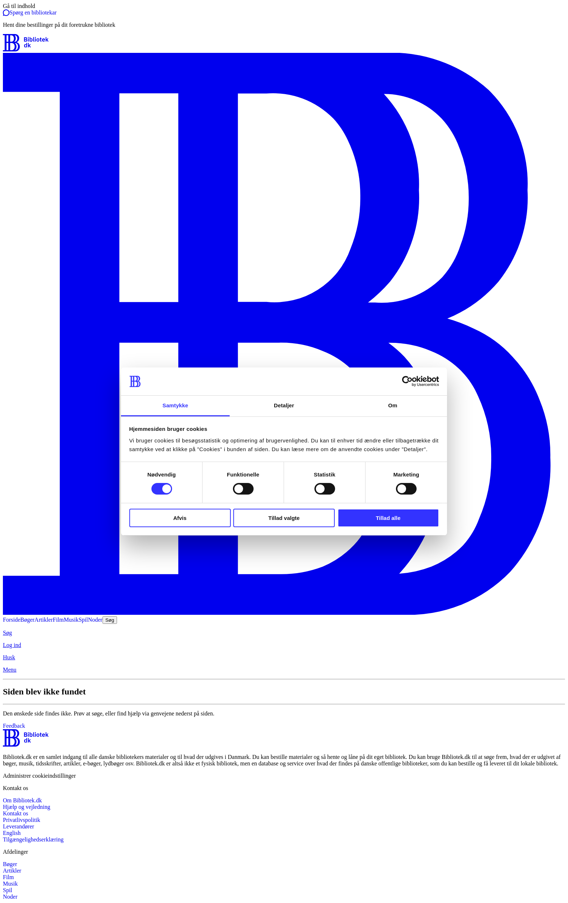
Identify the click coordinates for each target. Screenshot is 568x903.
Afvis (180, 518)
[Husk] (284, 657)
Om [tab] (392, 405)
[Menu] (284, 670)
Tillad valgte (284, 518)
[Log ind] (284, 645)
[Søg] (284, 633)
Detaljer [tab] (284, 405)
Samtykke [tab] (175, 405)
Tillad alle (388, 518)
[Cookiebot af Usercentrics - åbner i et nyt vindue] (407, 381)
